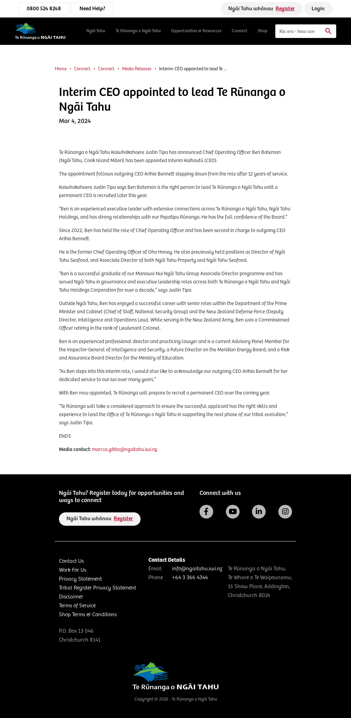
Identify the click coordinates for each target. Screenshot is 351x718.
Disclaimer (71, 597)
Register (285, 9)
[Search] (305, 31)
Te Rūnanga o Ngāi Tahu (138, 31)
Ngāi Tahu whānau (261, 9)
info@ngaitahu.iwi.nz (197, 569)
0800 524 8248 (44, 9)
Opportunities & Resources (196, 31)
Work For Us (72, 570)
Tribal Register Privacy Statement (97, 588)
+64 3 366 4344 (190, 578)
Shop (262, 31)
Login (318, 9)
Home (60, 69)
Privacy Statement (80, 579)
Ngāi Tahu (95, 31)
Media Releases (137, 69)
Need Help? (92, 9)
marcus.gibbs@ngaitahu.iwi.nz (124, 449)
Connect (239, 31)
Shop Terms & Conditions (88, 615)
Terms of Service (77, 606)
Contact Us (71, 561)
